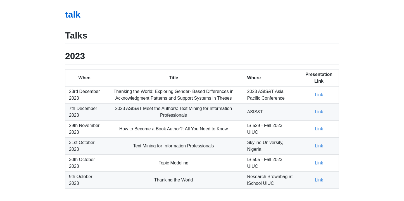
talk (72, 14)
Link (319, 94)
